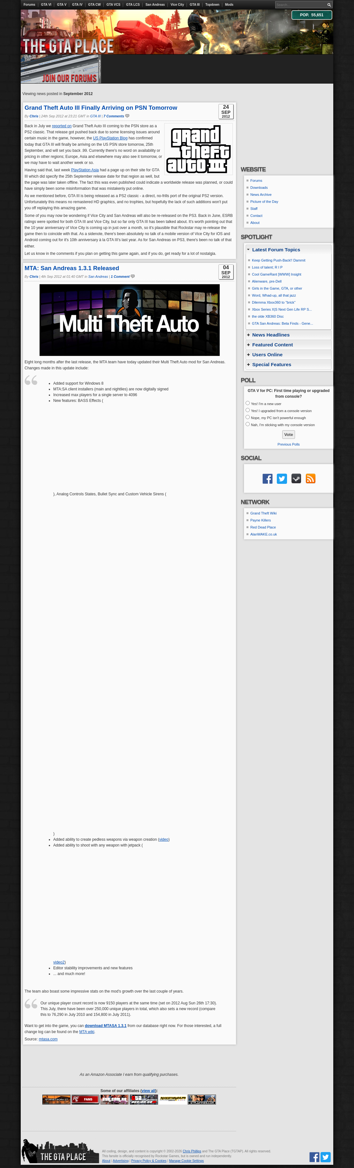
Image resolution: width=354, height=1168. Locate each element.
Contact (256, 216)
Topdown (212, 4)
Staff (253, 209)
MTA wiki (86, 1032)
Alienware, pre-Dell (267, 281)
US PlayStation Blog (110, 138)
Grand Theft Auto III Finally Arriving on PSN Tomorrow (101, 107)
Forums (29, 4)
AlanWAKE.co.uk (263, 534)
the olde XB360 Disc (268, 316)
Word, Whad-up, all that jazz (274, 295)
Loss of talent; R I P (267, 267)
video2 (58, 962)
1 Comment (120, 276)
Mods (229, 4)
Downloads (259, 187)
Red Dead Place (263, 527)
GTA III (195, 4)
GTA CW (94, 4)
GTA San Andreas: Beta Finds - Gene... (282, 323)
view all (148, 1091)
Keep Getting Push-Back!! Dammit (279, 260)
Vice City (177, 4)
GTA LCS (133, 4)
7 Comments (114, 116)
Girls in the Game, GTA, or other (277, 288)
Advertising (121, 1161)
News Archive (261, 194)
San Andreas (155, 4)
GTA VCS (113, 4)
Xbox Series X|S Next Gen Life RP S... (282, 309)
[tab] (289, 250)
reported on (61, 126)
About (255, 223)
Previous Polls (288, 444)
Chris (34, 116)
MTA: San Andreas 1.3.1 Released (72, 268)
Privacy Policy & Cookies (148, 1161)
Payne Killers (260, 520)
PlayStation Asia (85, 170)
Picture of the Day (264, 201)
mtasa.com (48, 1039)
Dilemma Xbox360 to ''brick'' (274, 302)
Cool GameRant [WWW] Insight (276, 274)
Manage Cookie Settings (186, 1161)
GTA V (61, 4)
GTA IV (77, 4)
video (163, 839)
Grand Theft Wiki (263, 513)
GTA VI (46, 4)
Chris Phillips (192, 1151)
